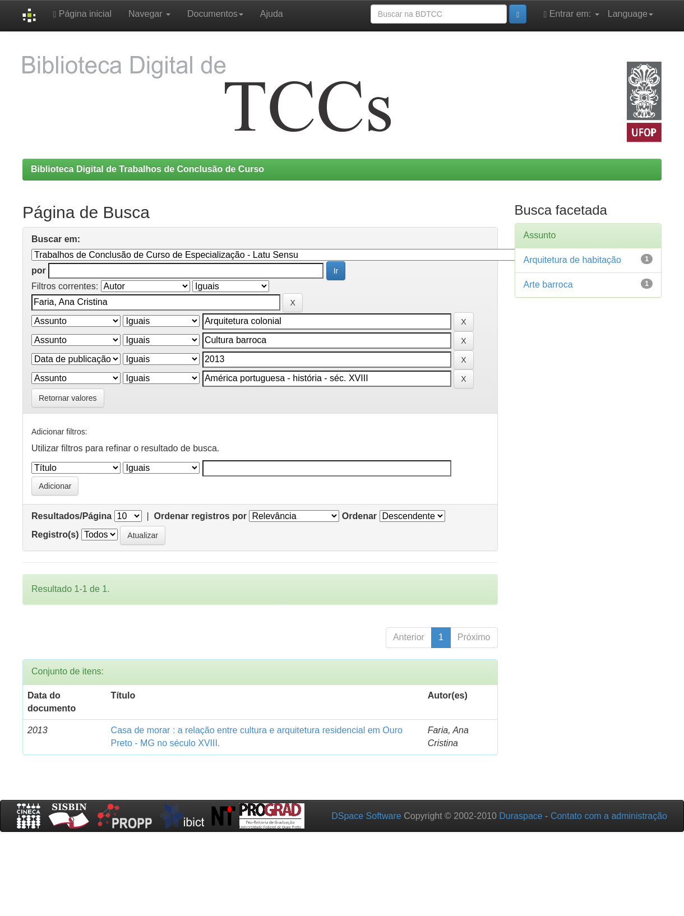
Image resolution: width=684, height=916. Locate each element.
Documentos (215, 13)
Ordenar (359, 516)
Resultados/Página (71, 516)
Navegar (149, 13)
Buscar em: (55, 239)
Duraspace (520, 816)
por (38, 270)
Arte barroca (548, 284)
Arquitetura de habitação (572, 260)
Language (630, 13)
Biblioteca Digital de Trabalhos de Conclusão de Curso (147, 169)
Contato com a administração (609, 816)
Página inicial (82, 14)
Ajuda (271, 13)
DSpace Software (366, 816)
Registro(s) (54, 534)
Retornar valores (68, 398)
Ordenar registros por (200, 516)
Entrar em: (571, 14)
